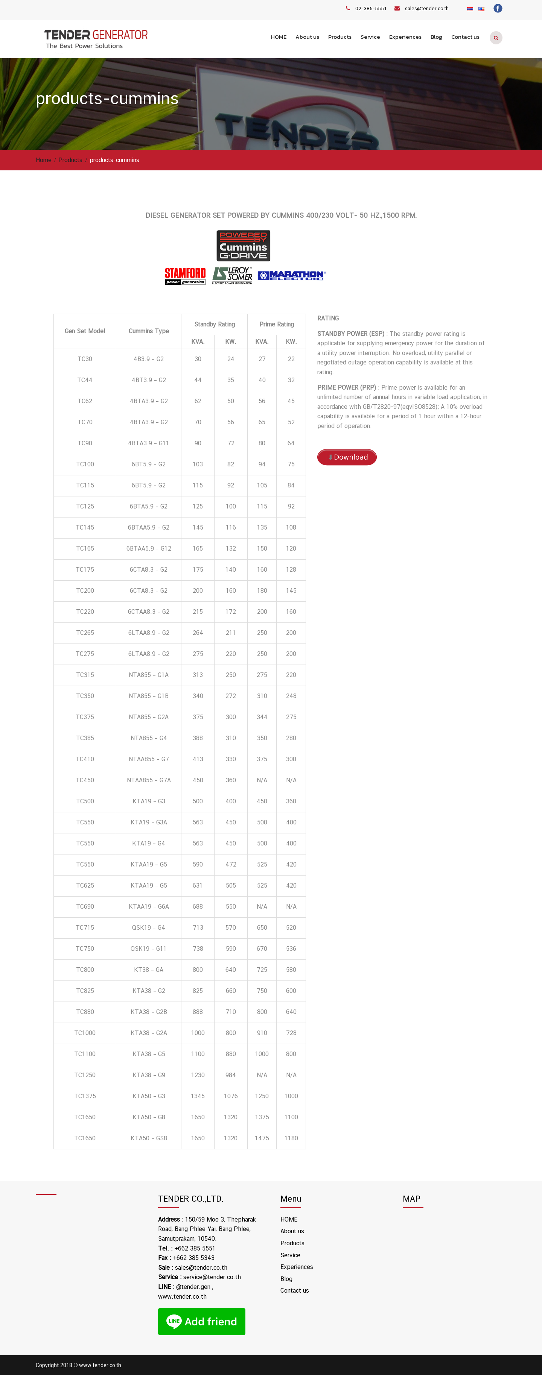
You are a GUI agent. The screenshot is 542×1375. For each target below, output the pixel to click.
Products (340, 36)
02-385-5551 (371, 8)
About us (307, 36)
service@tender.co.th (212, 1277)
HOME (278, 36)
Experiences (405, 36)
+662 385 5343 (194, 1257)
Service (370, 36)
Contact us (465, 36)
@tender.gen (193, 1286)
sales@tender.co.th (427, 8)
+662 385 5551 (195, 1248)
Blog (436, 36)
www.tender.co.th (182, 1296)
